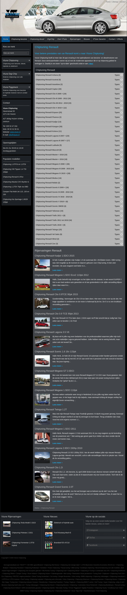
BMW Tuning (24, 591)
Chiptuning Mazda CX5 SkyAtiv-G (16, 182)
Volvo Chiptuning (68, 579)
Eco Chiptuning (7, 576)
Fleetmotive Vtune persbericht (82, 573)
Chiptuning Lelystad (36, 579)
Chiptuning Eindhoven (118, 571)
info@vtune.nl (14, 135)
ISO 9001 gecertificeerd (35, 565)
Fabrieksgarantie (57, 573)
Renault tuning (120, 585)
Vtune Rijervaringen (11, 516)
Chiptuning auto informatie (53, 579)
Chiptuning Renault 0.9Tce (13, 177)
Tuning (66, 582)
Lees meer (56, 270)
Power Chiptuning (54, 568)
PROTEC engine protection (22, 576)
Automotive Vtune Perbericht (87, 585)
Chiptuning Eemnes (97, 579)
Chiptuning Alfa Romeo (51, 565)
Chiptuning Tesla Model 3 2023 (24, 523)
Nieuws (87, 39)
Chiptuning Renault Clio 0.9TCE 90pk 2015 (56, 294)
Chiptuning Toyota (101, 588)
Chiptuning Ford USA (117, 573)
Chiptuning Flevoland (16, 568)
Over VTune (62, 39)
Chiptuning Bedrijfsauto (106, 585)
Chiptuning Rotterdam (32, 568)
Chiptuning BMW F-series (85, 582)
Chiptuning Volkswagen (101, 576)
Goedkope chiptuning (87, 568)
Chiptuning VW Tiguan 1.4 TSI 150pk (14, 170)
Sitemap (115, 2)
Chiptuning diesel (37, 39)
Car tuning (53, 576)
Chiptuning (73, 585)
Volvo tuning (76, 576)
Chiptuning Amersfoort (117, 576)
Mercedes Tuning (61, 588)
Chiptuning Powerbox (56, 582)
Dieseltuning (43, 582)
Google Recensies (64, 576)
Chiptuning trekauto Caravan (28, 582)
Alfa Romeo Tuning (48, 571)
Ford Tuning (25, 579)
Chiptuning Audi (61, 571)
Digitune (72, 582)
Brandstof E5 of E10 (61, 543)
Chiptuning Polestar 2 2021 (22, 533)
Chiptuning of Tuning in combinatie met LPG (95, 571)
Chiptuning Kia (49, 591)
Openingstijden (9, 143)
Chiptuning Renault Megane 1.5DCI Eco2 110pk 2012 (62, 275)
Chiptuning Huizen (44, 573)
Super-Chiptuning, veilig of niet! (114, 582)
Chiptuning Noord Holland (11, 588)
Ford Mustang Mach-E (62, 533)
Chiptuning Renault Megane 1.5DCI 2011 (55, 429)
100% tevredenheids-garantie (31, 588)
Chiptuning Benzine (62, 585)
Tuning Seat (97, 573)
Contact (122, 2)
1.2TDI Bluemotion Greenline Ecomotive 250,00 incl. (98, 565)
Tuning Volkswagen (32, 585)
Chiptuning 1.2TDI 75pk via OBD (15, 187)
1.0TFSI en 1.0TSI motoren (10, 579)
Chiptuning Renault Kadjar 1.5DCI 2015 (54, 256)
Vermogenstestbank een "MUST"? (15, 565)
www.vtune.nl (15, 132)
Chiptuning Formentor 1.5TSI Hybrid (23, 544)
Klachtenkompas (89, 591)
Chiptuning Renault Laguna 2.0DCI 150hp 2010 (58, 448)
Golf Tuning (98, 582)
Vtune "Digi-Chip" (77, 591)
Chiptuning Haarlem (36, 591)
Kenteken (43, 568)
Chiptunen (105, 573)
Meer (91, 64)
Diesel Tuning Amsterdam (40, 576)
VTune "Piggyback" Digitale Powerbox (81, 588)
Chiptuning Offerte (9, 573)
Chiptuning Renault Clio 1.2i (49, 467)
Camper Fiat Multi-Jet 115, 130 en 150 (16, 193)
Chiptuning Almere (111, 579)
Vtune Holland (32, 573)
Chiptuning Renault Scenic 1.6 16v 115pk (55, 351)
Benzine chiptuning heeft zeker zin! (13, 585)
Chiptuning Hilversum (82, 579)
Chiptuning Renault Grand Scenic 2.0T (54, 487)
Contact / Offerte (116, 39)
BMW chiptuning (86, 576)
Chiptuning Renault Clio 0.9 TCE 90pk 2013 (57, 313)
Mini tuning (67, 573)
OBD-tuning (75, 568)
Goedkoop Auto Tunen (115, 588)
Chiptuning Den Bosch (47, 585)
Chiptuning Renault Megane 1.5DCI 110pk (56, 390)
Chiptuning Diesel (73, 571)
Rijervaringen (75, 39)
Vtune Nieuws (50, 516)
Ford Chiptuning (101, 591)
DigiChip (50, 39)
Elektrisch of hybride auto (63, 523)
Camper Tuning (21, 573)
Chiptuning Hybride (48, 588)
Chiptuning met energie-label (70, 565)
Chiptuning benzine (19, 39)
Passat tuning (65, 568)
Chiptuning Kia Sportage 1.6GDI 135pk (15, 200)
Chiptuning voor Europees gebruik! (29, 571)
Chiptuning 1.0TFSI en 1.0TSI (14, 164)
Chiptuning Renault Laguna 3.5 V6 (52, 332)
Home (108, 2)
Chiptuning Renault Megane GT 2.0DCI (54, 371)
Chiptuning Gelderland (62, 591)
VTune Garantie (99, 39)
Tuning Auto (14, 582)
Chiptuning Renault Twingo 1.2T (51, 409)
